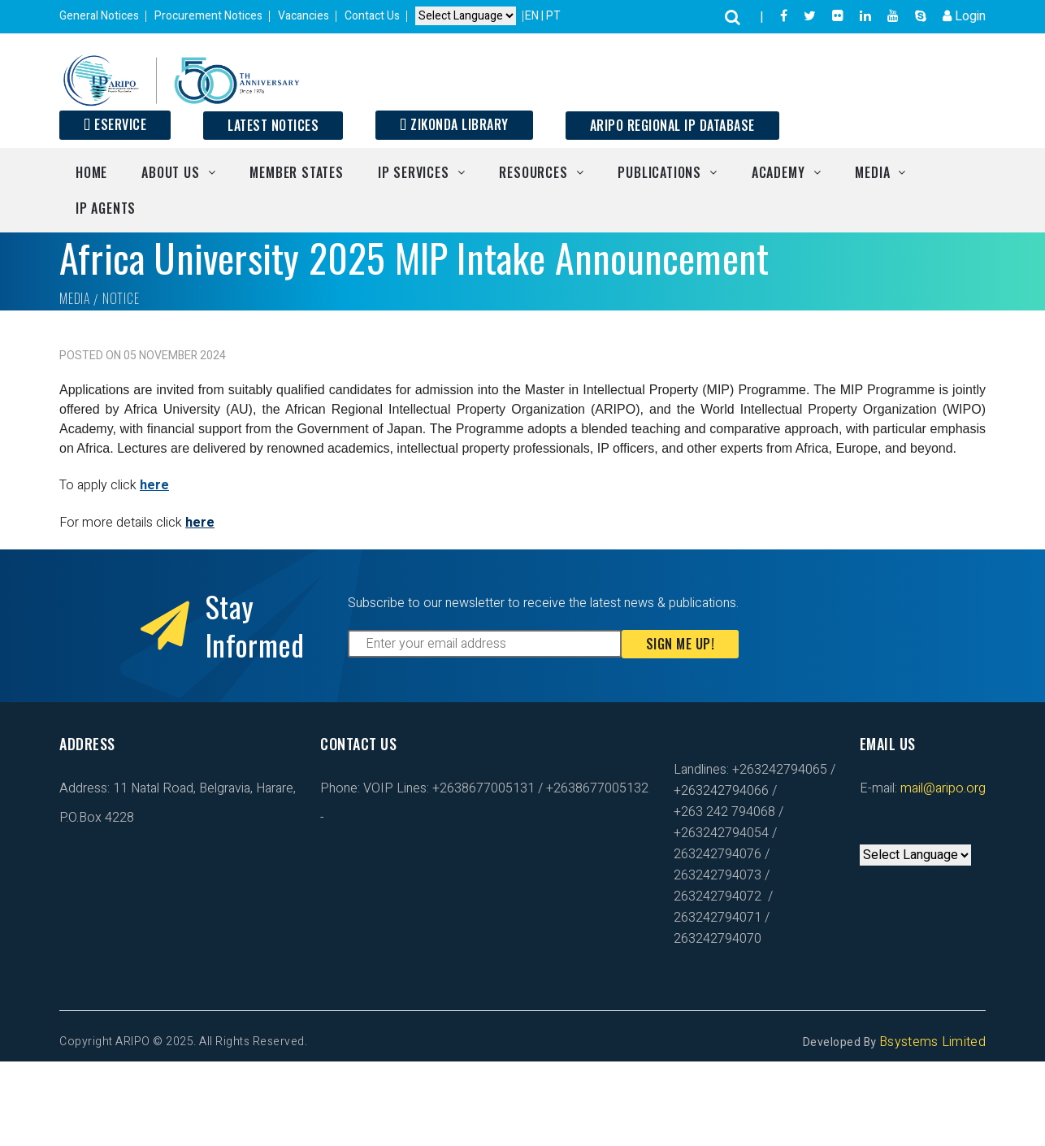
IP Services (413, 172)
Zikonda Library (454, 124)
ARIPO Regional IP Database (672, 125)
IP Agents (106, 208)
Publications (659, 172)
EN (533, 15)
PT (553, 15)
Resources (533, 172)
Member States (296, 172)
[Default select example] (465, 16)
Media (872, 172)
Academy (778, 172)
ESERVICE (115, 124)
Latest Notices (273, 125)
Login (964, 16)
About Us (170, 172)
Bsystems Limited (932, 1042)
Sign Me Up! (680, 643)
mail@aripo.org (941, 788)
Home (91, 172)
